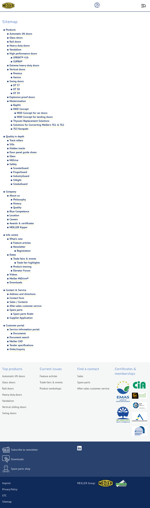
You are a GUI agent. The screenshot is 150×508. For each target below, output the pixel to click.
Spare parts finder (23, 313)
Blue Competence (19, 211)
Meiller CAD (16, 341)
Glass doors (16, 37)
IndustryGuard (21, 176)
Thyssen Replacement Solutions (31, 121)
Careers (14, 219)
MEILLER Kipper (18, 227)
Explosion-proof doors (22, 97)
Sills (12, 144)
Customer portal (15, 325)
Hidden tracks (17, 148)
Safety (13, 164)
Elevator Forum (21, 270)
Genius (17, 77)
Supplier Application (21, 317)
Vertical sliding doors (14, 407)
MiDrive (14, 160)
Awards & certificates (22, 223)
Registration (24, 250)
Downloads (16, 282)
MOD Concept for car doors (32, 113)
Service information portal (24, 329)
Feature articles (22, 242)
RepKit (17, 105)
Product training (22, 266)
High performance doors (23, 53)
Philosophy (19, 199)
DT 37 (16, 85)
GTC (4, 495)
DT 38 (16, 89)
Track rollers (16, 140)
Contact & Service (16, 290)
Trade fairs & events (24, 258)
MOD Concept (21, 109)
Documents (19, 333)
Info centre (12, 235)
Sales (80, 376)
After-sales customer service (25, 306)
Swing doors (17, 81)
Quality (17, 207)
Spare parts (16, 310)
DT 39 (16, 93)
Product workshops (50, 388)
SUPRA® (17, 61)
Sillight (17, 180)
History (17, 203)
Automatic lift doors (21, 33)
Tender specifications (21, 345)
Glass (13, 156)
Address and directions (23, 294)
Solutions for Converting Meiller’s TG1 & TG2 (38, 124)
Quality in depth (15, 136)
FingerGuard (20, 172)
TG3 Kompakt (20, 128)
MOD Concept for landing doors (35, 117)
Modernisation (18, 101)
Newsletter (19, 246)
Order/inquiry (17, 349)
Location (14, 215)
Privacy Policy (9, 489)
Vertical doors (17, 69)
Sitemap (7, 501)
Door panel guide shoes (23, 152)
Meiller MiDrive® (19, 278)
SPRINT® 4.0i (20, 57)
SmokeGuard (20, 184)
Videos (13, 274)
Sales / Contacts (19, 302)
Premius (17, 73)
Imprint (6, 483)
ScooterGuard (21, 168)
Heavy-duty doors (20, 45)
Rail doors (15, 41)
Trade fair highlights (28, 262)
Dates (13, 254)
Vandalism (15, 49)
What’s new (16, 239)
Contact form (17, 298)
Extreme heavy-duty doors (24, 65)
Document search (19, 337)
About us (15, 195)
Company (11, 191)
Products (11, 29)
